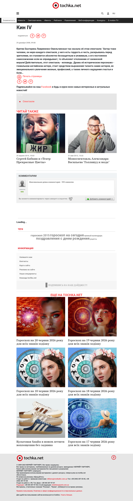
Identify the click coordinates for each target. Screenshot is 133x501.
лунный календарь (93, 236)
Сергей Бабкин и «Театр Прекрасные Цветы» (33, 160)
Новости (21, 20)
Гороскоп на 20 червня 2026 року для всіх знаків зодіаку (39, 342)
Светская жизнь (35, 20)
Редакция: (20, 485)
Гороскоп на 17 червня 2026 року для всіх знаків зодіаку (91, 443)
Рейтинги (58, 20)
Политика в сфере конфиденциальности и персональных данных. (58, 491)
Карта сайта (24, 265)
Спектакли (28, 101)
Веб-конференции (86, 20)
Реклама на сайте (27, 270)
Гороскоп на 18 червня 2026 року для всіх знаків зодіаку (39, 392)
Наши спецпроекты (28, 274)
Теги (21, 229)
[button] (108, 13)
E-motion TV (113, 20)
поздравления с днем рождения (62, 238)
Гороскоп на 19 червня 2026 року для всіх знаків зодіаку (91, 342)
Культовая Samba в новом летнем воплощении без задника (40, 443)
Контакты (23, 261)
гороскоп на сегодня (67, 235)
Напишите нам (25, 257)
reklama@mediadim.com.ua (57, 479)
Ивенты (47, 20)
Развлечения (70, 20)
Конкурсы (101, 20)
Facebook (46, 87)
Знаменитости (9, 20)
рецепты (93, 239)
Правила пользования (24, 491)
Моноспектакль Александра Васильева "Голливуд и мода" (89, 160)
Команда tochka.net (27, 278)
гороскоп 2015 (40, 235)
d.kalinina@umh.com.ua (60, 485)
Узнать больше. (66, 495)
